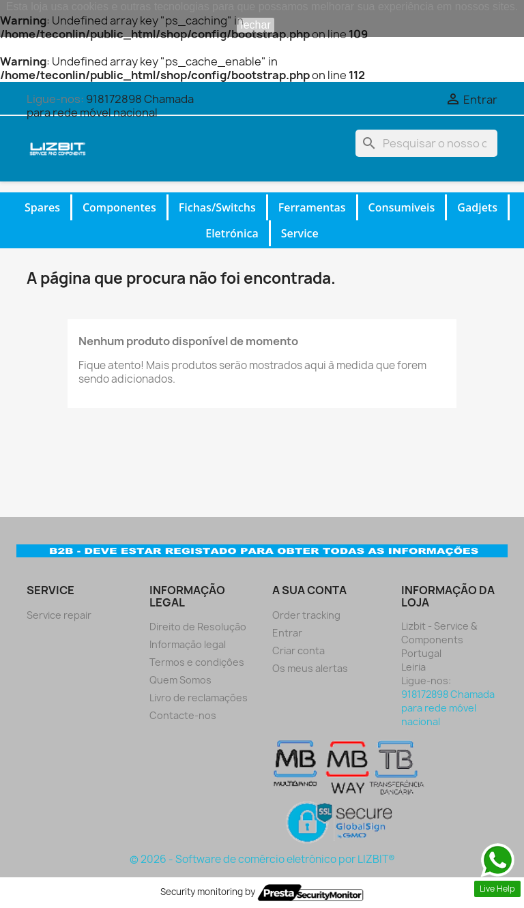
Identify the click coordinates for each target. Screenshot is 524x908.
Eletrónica (231, 233)
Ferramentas (312, 207)
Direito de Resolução (197, 626)
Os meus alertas (310, 668)
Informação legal (187, 644)
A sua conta (309, 590)
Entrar (287, 632)
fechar (255, 25)
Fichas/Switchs (217, 207)
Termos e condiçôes (196, 662)
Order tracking (306, 615)
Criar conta (298, 650)
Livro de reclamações (198, 697)
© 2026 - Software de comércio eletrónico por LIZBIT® (262, 859)
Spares (42, 207)
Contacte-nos (182, 715)
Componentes (119, 207)
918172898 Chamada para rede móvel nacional (110, 105)
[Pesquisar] (426, 143)
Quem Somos (180, 679)
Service (300, 233)
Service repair (59, 615)
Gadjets (477, 207)
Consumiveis (401, 207)
